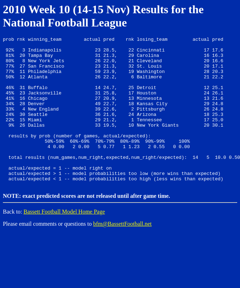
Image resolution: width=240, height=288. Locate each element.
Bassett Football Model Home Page (64, 241)
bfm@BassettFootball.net (122, 253)
